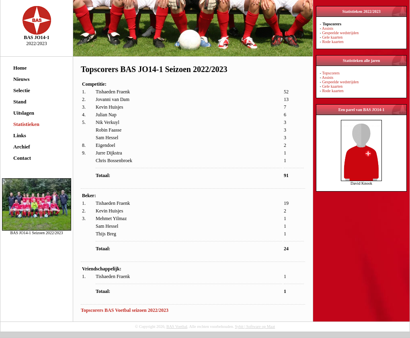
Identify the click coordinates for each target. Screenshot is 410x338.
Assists (327, 28)
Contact (22, 158)
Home (20, 68)
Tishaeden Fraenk (113, 92)
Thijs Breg (106, 234)
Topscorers (331, 73)
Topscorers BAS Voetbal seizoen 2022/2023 (124, 310)
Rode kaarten (332, 41)
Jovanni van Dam (112, 99)
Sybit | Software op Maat (255, 326)
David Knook (361, 181)
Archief (21, 147)
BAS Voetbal (176, 326)
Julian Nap (106, 114)
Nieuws (21, 79)
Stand (20, 102)
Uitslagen (23, 113)
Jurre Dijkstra (109, 153)
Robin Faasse (108, 130)
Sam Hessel (107, 137)
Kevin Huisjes (109, 107)
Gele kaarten (332, 37)
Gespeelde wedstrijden (340, 33)
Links (19, 135)
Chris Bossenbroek (114, 160)
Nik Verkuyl (107, 122)
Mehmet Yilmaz (111, 218)
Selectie (21, 90)
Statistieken (26, 124)
